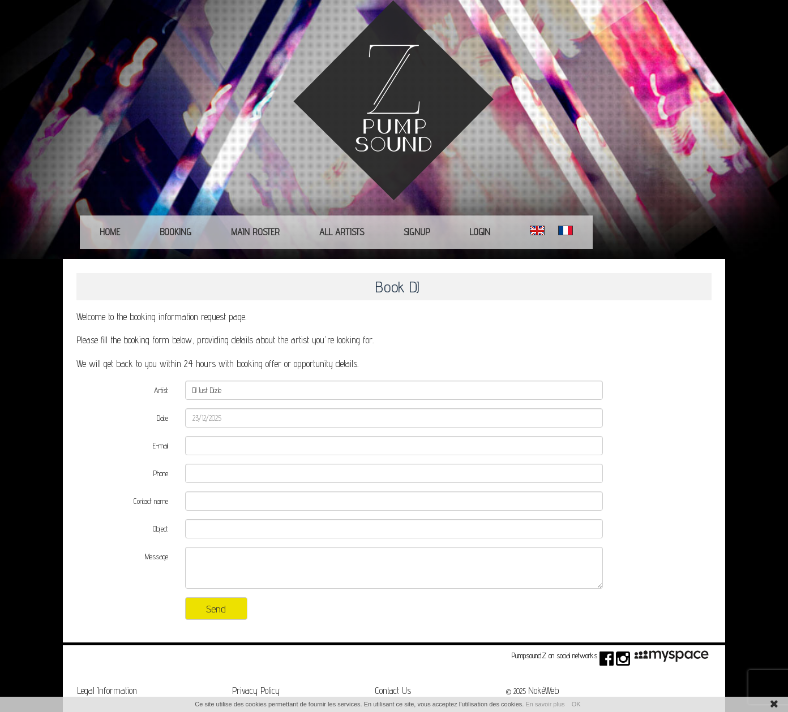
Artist (161, 390)
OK (576, 704)
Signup (417, 232)
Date (162, 417)
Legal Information (107, 690)
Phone (160, 473)
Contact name (151, 501)
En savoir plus (544, 704)
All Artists (341, 232)
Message (156, 556)
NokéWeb (543, 690)
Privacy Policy (256, 690)
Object (160, 528)
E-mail (160, 445)
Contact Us (393, 690)
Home (110, 232)
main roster (255, 232)
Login (479, 232)
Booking (175, 232)
